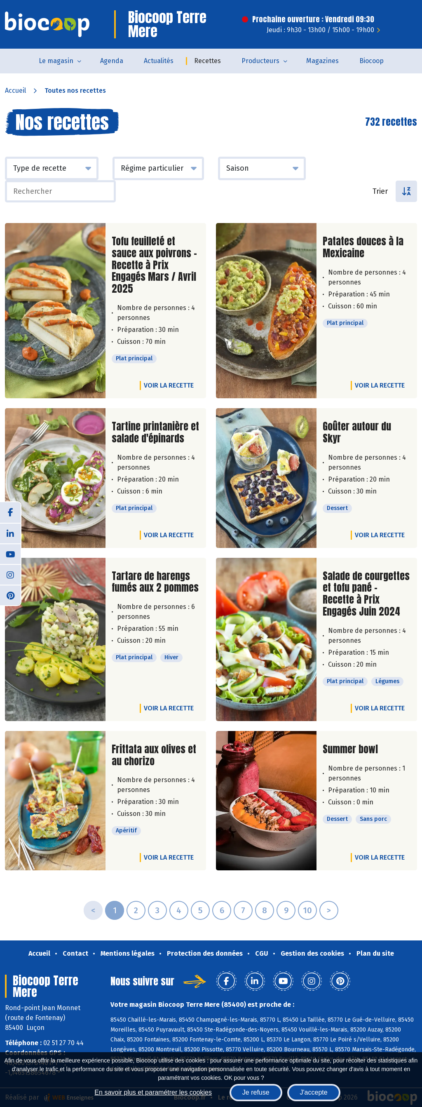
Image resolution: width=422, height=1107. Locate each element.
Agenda (111, 61)
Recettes (207, 61)
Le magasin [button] (56, 61)
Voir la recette (169, 385)
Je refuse (256, 1092)
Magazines (322, 61)
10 (307, 910)
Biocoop (371, 61)
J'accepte (314, 1092)
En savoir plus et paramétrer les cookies (153, 1092)
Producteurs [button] (260, 61)
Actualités (158, 61)
